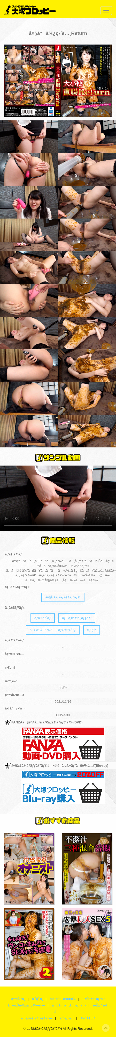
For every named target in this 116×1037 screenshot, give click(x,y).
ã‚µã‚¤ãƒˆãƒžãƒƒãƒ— (36, 1018)
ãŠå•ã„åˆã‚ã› (69, 1005)
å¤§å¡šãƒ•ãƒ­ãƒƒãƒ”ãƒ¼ (63, 597)
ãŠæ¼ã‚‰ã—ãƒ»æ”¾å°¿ (53, 630)
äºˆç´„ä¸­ (37, 999)
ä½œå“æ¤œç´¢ (63, 999)
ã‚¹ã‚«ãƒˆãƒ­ (42, 618)
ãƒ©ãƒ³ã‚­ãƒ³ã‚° (94, 999)
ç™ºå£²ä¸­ (18, 999)
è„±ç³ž (91, 630)
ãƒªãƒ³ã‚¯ (66, 1018)
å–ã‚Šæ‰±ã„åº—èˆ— (26, 1005)
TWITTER (87, 1018)
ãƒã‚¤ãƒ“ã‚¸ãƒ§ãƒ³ (76, 618)
